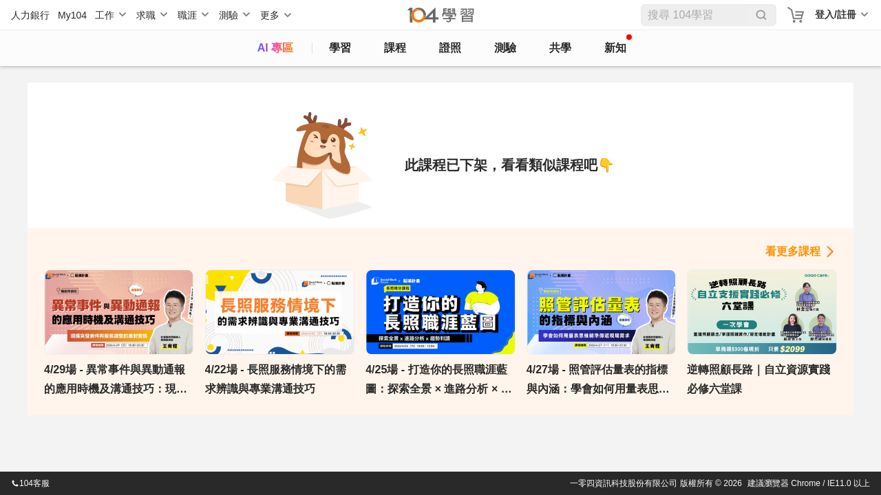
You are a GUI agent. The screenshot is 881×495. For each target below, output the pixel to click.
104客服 (30, 483)
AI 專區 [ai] (275, 48)
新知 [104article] (618, 44)
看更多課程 (792, 251)
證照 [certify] (450, 48)
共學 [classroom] (560, 48)
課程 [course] (395, 48)
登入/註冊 (835, 14)
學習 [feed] (340, 48)
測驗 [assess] (505, 48)
